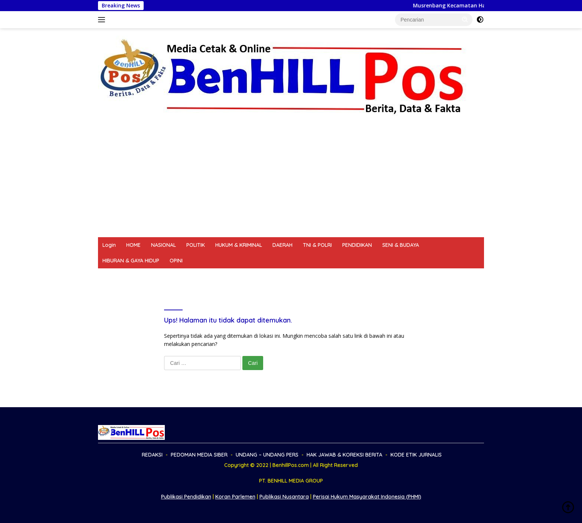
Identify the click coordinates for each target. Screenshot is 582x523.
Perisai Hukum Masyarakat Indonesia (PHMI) (367, 496)
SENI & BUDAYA (400, 245)
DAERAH (282, 245)
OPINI (176, 260)
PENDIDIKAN (357, 245)
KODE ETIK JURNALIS (385, 276)
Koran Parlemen (235, 496)
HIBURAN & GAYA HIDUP (130, 260)
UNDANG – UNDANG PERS (232, 276)
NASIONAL (163, 245)
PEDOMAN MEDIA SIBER (162, 276)
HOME (133, 245)
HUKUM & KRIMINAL (238, 245)
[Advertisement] (291, 181)
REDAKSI (112, 276)
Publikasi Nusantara (284, 496)
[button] (465, 19)
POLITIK (195, 245)
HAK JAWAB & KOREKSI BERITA (312, 276)
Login (109, 245)
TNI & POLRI (317, 245)
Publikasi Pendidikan (186, 496)
